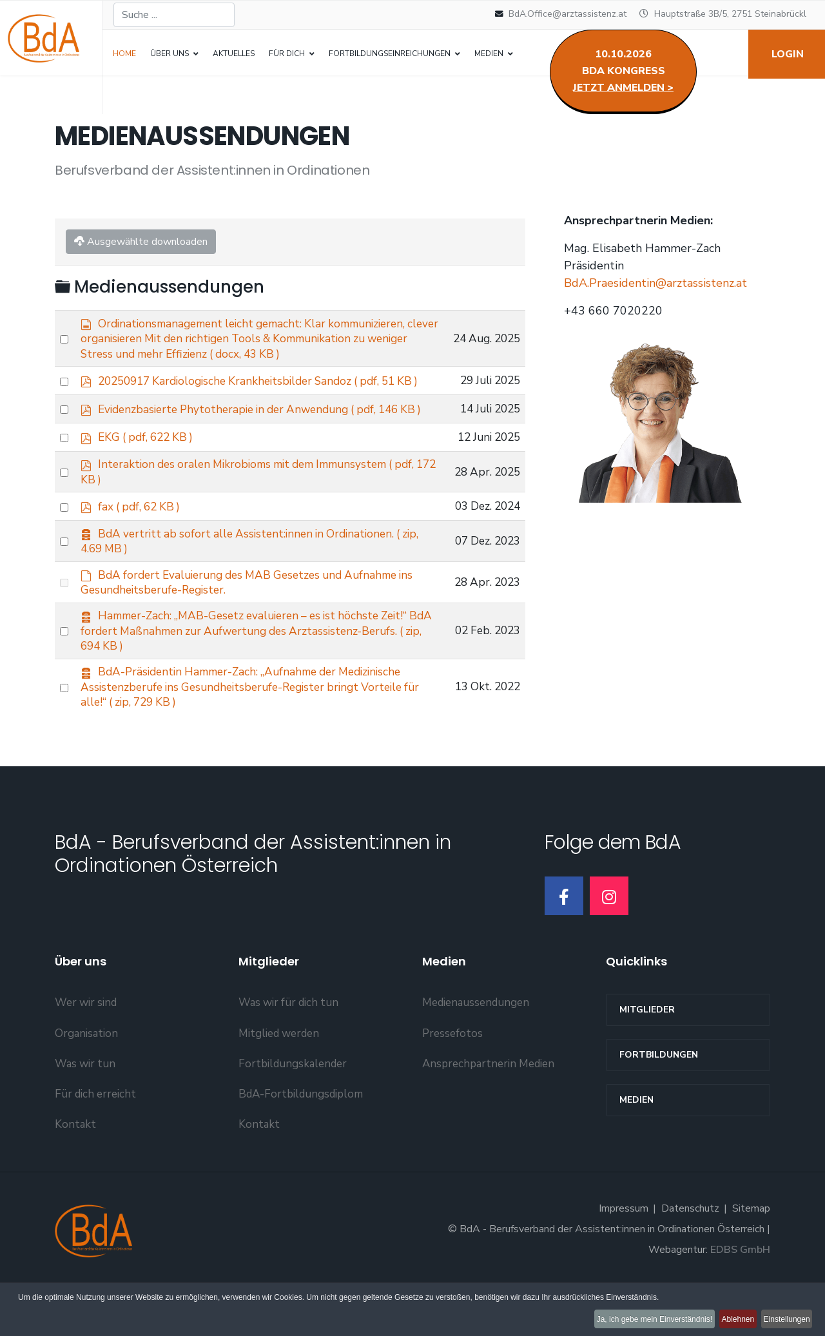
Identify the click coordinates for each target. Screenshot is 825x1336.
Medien (636, 1150)
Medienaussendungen (475, 1052)
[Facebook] (564, 945)
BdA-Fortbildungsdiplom (300, 1143)
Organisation (86, 1083)
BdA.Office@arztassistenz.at (567, 14)
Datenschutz (690, 1259)
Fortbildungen (658, 1105)
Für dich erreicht (95, 1143)
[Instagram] (609, 945)
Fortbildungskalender (292, 1113)
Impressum (623, 1259)
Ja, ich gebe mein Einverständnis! (632, 1322)
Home (124, 53)
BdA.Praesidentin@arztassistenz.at (655, 285)
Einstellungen (784, 1322)
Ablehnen (725, 1322)
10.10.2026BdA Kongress (623, 71)
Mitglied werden (278, 1083)
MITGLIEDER (647, 1060)
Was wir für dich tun (288, 1052)
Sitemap (751, 1259)
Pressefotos (452, 1083)
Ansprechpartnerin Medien (488, 1113)
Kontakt (75, 1174)
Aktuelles (234, 53)
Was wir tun (85, 1113)
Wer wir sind (86, 1052)
